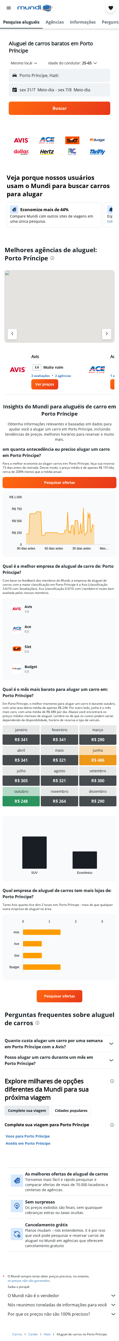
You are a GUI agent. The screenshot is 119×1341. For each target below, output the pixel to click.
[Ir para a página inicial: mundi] (35, 8)
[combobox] (24, 63)
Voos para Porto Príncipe (28, 1136)
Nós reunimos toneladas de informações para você (62, 1305)
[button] (8, 8)
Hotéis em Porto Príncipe (28, 1143)
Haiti (47, 1334)
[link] (44, 384)
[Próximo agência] (106, 334)
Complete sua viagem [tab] (27, 1110)
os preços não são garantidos (29, 1280)
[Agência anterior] (12, 334)
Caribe (33, 1334)
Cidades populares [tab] (71, 1110)
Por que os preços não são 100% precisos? (62, 1314)
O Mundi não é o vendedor (62, 1296)
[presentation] (52, 258)
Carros (17, 1334)
